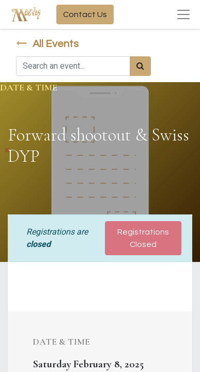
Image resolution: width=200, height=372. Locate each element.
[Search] (140, 66)
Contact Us (85, 14)
